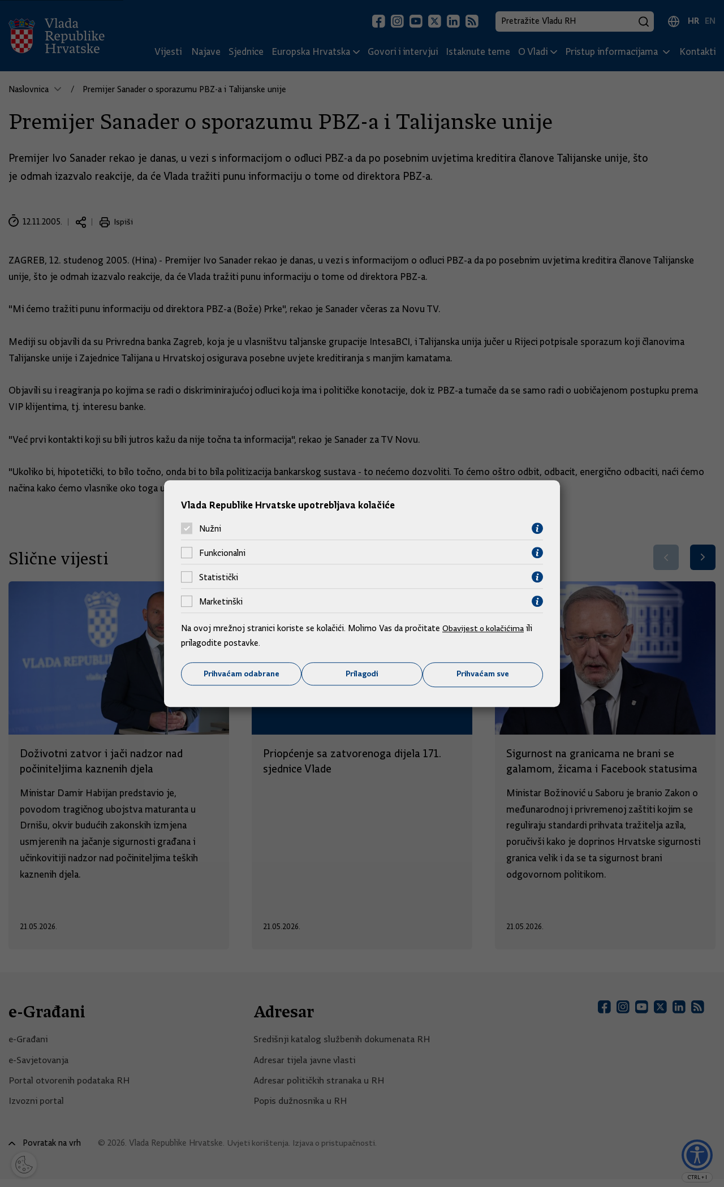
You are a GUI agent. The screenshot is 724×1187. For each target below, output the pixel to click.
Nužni (210, 528)
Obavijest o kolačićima (484, 628)
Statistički (218, 577)
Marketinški (221, 601)
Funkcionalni (222, 552)
